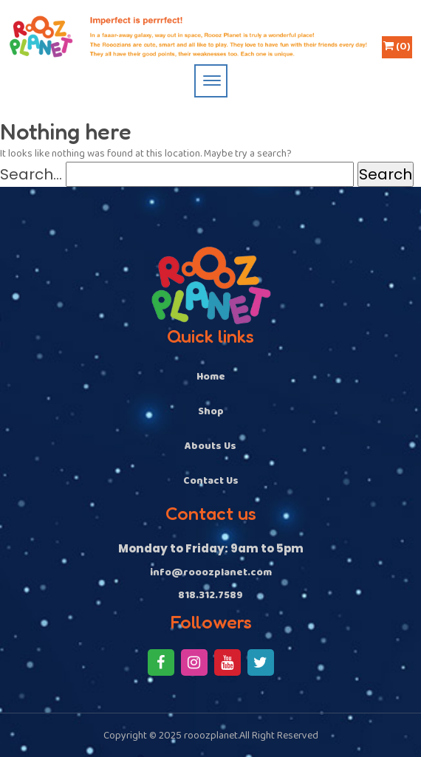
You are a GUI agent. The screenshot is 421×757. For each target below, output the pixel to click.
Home (210, 377)
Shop (211, 411)
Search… (31, 174)
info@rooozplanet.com (211, 572)
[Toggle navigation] (210, 80)
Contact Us (211, 481)
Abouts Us (210, 446)
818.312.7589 (210, 595)
